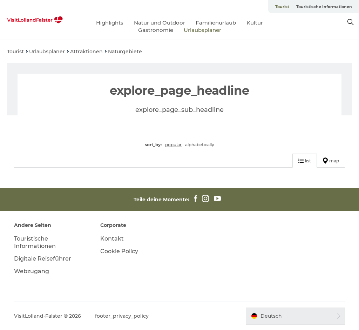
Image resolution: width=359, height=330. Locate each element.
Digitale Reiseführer (42, 258)
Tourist (282, 6)
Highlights (109, 22)
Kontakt (112, 238)
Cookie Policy (119, 251)
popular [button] (173, 144)
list (304, 160)
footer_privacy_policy (122, 316)
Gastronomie (155, 30)
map (331, 160)
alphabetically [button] (199, 144)
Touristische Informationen (324, 6)
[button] (295, 316)
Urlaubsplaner (202, 30)
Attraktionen (86, 51)
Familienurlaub (216, 22)
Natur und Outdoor (159, 22)
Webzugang (31, 271)
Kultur (254, 22)
